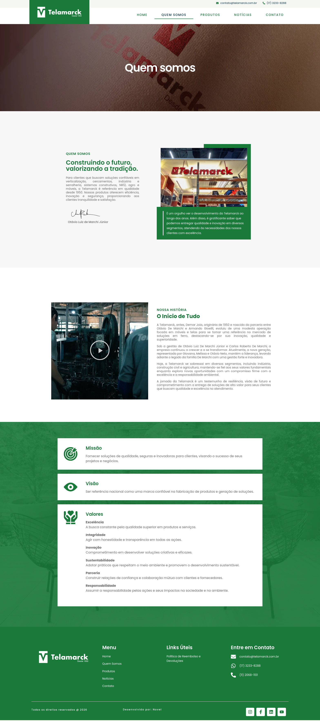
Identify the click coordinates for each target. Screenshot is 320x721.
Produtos (210, 15)
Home (142, 15)
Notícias (243, 15)
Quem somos (173, 15)
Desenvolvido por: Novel (142, 711)
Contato (275, 15)
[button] (100, 351)
